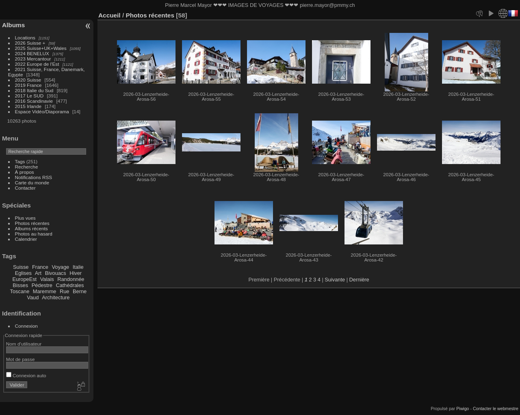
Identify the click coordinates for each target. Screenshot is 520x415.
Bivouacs (55, 273)
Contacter (25, 187)
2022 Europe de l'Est (37, 64)
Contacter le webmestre (495, 408)
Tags (20, 161)
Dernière (359, 280)
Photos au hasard (33, 233)
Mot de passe (20, 359)
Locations (25, 37)
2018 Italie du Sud (34, 90)
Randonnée (70, 279)
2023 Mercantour (33, 58)
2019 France (28, 85)
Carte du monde (32, 182)
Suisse (20, 267)
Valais (47, 279)
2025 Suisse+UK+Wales (41, 48)
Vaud (33, 297)
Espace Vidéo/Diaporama (42, 111)
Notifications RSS (33, 177)
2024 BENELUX (32, 53)
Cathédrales (70, 285)
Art (38, 273)
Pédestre (42, 285)
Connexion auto (26, 375)
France (40, 267)
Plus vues (25, 217)
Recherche (26, 166)
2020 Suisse (28, 79)
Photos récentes (32, 223)
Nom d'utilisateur (23, 343)
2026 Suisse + (30, 42)
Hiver (75, 273)
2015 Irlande (28, 106)
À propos (24, 172)
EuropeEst (24, 279)
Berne (80, 291)
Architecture (55, 297)
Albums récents (31, 228)
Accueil (109, 15)
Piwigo (462, 408)
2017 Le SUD (29, 95)
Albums (13, 25)
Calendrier (26, 239)
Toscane (20, 291)
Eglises (23, 273)
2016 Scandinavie (34, 101)
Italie (78, 267)
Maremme (44, 291)
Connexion (26, 326)
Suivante (335, 280)
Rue (64, 291)
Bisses (20, 285)
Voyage (60, 267)
